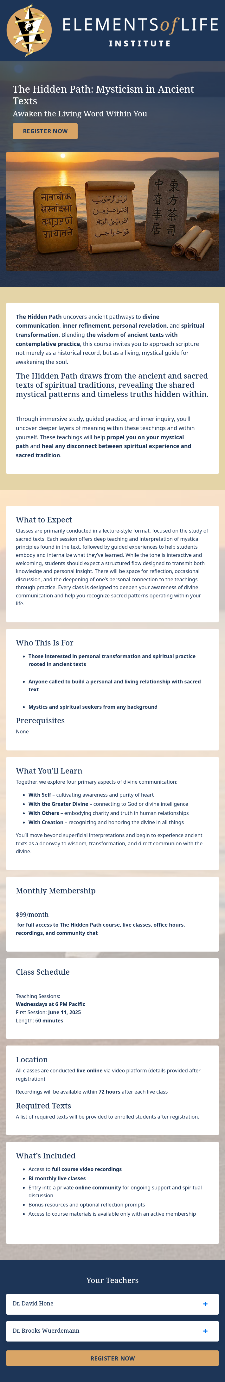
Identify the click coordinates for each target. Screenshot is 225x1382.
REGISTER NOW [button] (45, 131)
